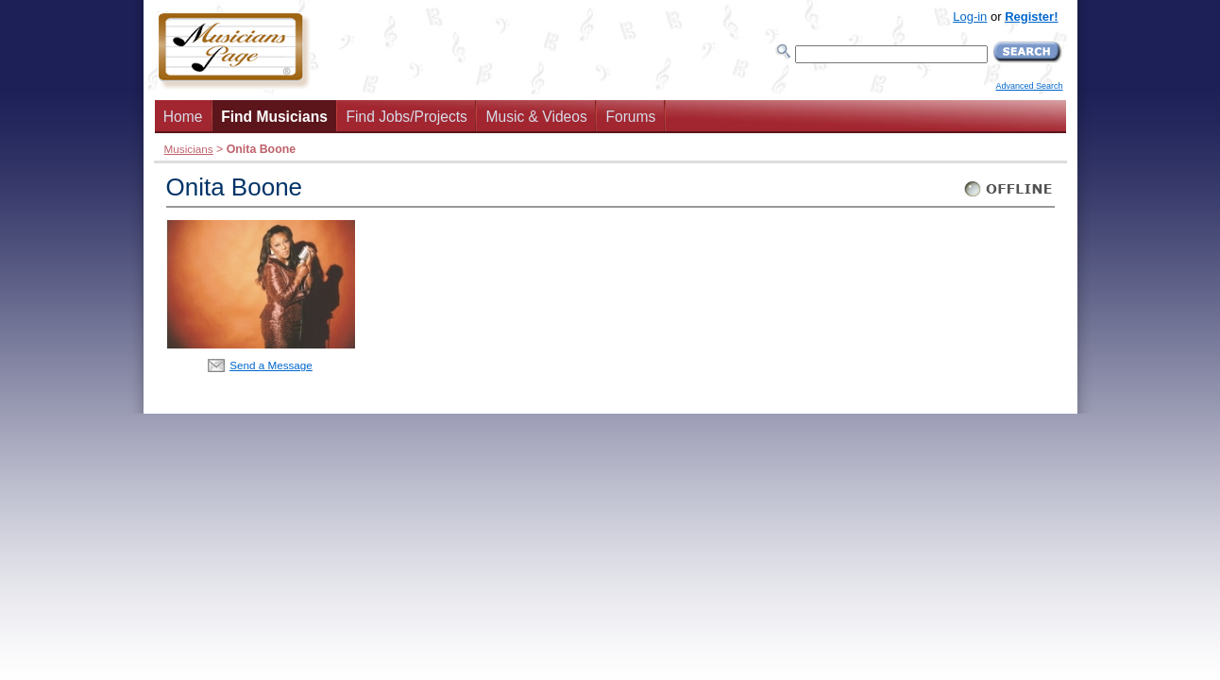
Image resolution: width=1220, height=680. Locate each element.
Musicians (188, 149)
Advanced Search (1028, 86)
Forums (630, 117)
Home (183, 117)
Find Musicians (274, 117)
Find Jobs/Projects (407, 117)
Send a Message (271, 365)
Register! (1031, 16)
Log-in (970, 16)
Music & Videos (536, 117)
